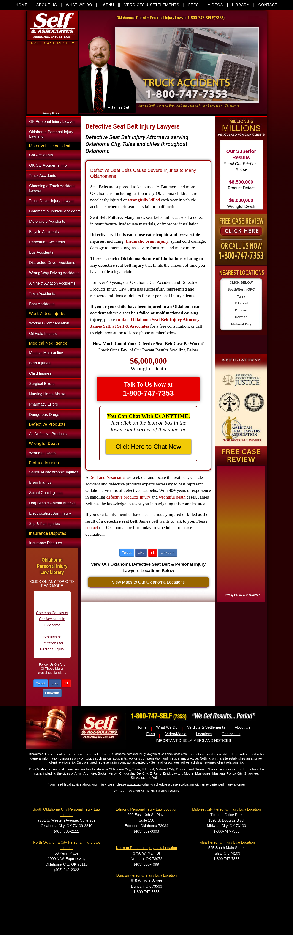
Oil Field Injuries (43, 333)
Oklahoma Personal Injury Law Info (51, 134)
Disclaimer (36, 754)
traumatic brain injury (147, 241)
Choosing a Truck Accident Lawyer (52, 188)
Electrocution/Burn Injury (50, 513)
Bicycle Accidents (44, 232)
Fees (150, 734)
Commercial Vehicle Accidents (55, 211)
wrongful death (172, 497)
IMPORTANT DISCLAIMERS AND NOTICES (193, 740)
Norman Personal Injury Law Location (146, 848)
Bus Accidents (41, 252)
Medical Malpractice (46, 353)
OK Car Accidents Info (48, 165)
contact (91, 527)
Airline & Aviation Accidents (52, 283)
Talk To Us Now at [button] (148, 389)
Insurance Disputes (45, 543)
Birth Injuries (39, 363)
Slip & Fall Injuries (44, 523)
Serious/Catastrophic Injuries (53, 472)
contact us (134, 784)
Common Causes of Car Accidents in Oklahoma (52, 624)
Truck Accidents (42, 175)
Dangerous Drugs (44, 414)
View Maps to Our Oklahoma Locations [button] (148, 582)
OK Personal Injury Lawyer (52, 121)
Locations (204, 734)
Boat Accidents (41, 304)
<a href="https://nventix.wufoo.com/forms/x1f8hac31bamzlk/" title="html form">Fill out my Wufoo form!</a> (240, 532)
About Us (242, 727)
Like (55, 683)
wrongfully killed (144, 199)
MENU (108, 5)
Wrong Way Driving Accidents (54, 273)
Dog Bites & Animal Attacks (52, 503)
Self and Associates (108, 477)
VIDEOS (215, 5)
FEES (193, 5)
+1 (66, 683)
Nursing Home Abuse (47, 394)
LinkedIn (52, 693)
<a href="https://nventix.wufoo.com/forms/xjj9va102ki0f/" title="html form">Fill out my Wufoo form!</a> (52, 109)
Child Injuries (40, 373)
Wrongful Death (42, 453)
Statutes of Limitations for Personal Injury (52, 648)
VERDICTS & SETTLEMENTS (151, 5)
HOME (21, 5)
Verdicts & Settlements (206, 727)
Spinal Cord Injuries (45, 493)
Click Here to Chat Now (148, 446)
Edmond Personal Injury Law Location (146, 809)
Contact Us (231, 734)
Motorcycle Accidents (47, 221)
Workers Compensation (49, 323)
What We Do (167, 727)
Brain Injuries (40, 482)
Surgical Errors (41, 383)
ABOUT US (46, 5)
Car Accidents (41, 155)
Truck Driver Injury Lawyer (51, 201)
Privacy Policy (51, 113)
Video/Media (176, 734)
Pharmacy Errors (43, 404)
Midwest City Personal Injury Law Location (226, 809)
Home (141, 727)
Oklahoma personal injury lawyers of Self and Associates (149, 754)
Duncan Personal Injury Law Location (146, 875)
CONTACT (267, 5)
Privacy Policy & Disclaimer (242, 595)
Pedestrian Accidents (47, 242)
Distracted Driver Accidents (52, 262)
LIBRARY (240, 5)
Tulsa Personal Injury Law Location (226, 842)
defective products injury (128, 497)
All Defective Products (48, 434)
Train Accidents (42, 293)
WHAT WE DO (79, 5)
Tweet (40, 683)
